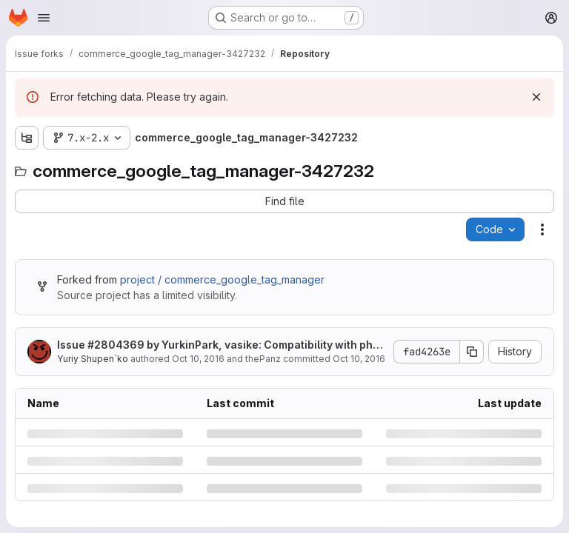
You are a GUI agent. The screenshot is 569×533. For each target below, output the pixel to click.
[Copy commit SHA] (472, 351)
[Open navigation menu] (44, 18)
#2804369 (115, 344)
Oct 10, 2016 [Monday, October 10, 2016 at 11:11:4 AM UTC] (198, 358)
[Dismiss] (536, 97)
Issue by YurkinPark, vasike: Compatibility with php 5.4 (218, 345)
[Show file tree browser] (27, 138)
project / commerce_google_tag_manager (222, 279)
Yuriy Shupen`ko (92, 358)
